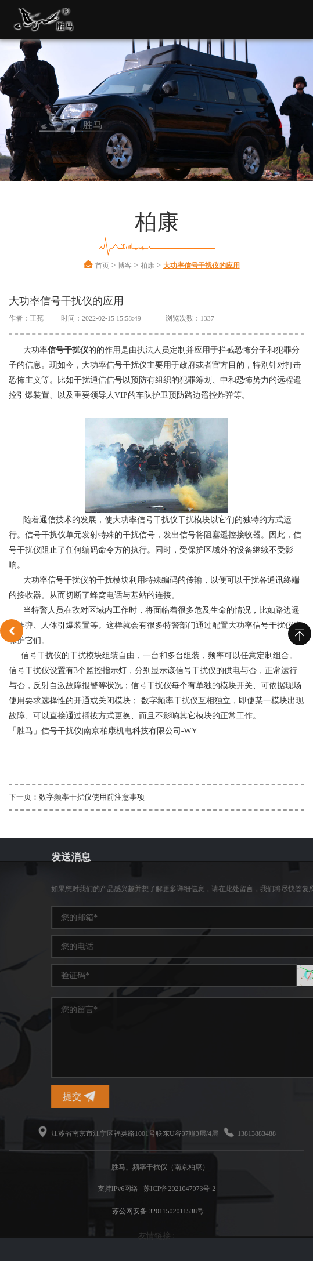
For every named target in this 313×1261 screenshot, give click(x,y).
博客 (125, 265)
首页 (102, 265)
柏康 (147, 265)
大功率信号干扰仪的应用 (201, 265)
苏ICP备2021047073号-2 (179, 1188)
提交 (226, 1096)
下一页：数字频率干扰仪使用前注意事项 (77, 797)
